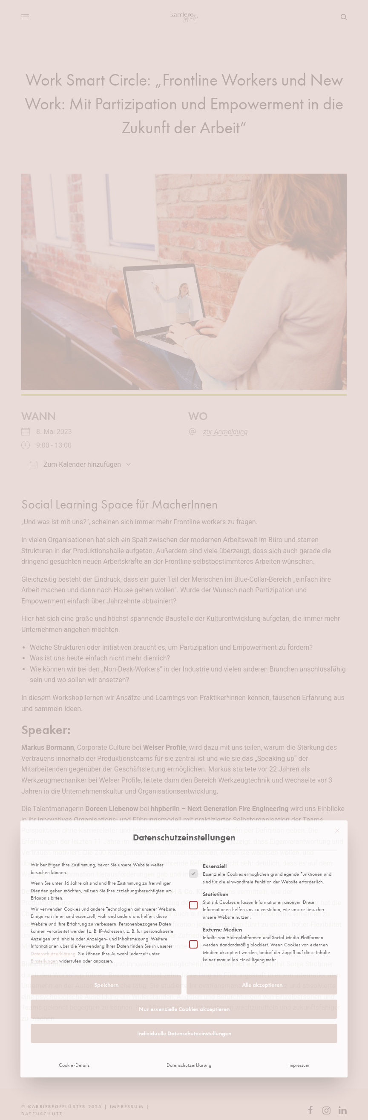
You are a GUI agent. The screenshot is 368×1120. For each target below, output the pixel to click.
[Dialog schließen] (337, 771)
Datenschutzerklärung (53, 894)
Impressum (298, 1006)
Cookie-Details (74, 1006)
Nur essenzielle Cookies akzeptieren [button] (184, 950)
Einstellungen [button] (44, 902)
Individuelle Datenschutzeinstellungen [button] (184, 974)
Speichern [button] (106, 925)
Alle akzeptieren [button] (262, 925)
